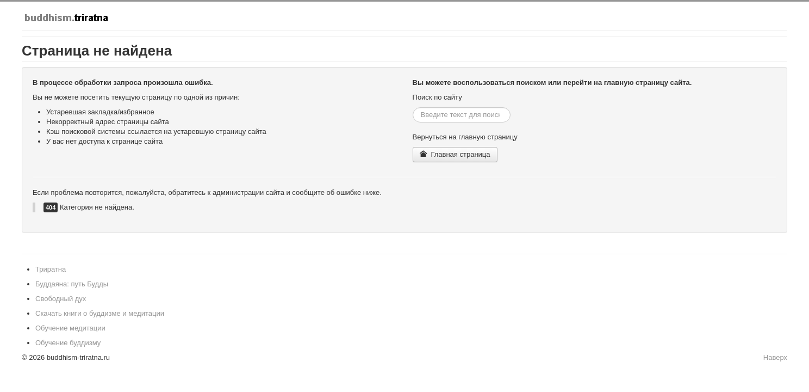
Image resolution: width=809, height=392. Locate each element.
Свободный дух (60, 299)
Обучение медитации (70, 328)
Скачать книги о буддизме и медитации (99, 313)
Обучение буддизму (68, 343)
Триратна (50, 269)
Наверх (775, 357)
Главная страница (455, 154)
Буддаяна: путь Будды (71, 284)
